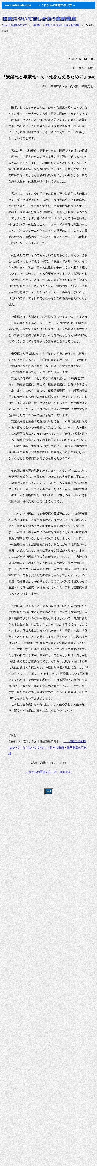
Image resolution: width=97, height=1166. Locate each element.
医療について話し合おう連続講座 (62, 25)
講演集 (37, 25)
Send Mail (65, 771)
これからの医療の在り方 (14, 25)
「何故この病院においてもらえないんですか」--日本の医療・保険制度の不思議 (47, 747)
